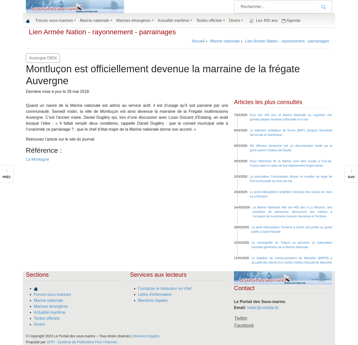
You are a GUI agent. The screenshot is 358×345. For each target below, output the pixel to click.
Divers (39, 324)
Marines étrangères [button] (133, 20)
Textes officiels (47, 318)
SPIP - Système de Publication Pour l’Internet (81, 342)
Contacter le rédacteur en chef (164, 288)
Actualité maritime (49, 312)
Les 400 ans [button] (262, 20)
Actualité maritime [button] (173, 20)
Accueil (198, 41)
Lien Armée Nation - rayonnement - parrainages (102, 32)
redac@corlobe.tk (262, 308)
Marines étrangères (51, 306)
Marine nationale (48, 300)
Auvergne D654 (43, 58)
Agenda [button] (291, 20)
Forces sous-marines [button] (54, 20)
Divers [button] (234, 20)
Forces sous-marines (52, 294)
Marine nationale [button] (94, 20)
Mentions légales (153, 300)
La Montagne (37, 159)
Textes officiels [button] (209, 20)
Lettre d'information (155, 294)
